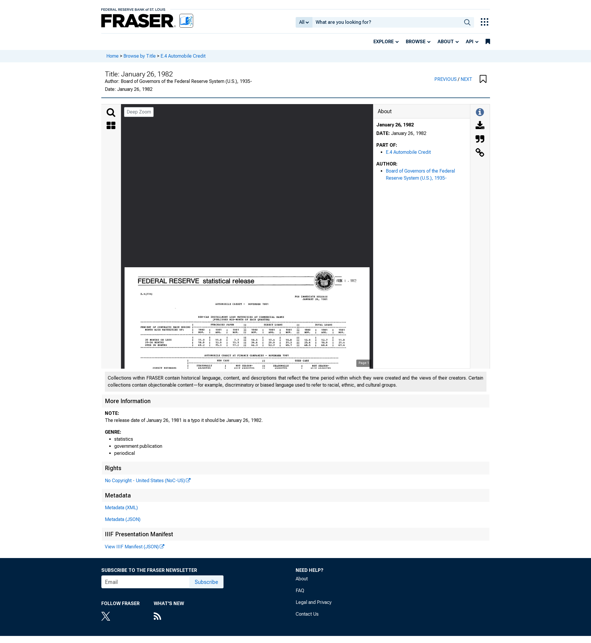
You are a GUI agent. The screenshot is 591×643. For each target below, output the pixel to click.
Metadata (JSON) (122, 519)
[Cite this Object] (480, 139)
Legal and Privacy (314, 602)
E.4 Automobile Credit (183, 56)
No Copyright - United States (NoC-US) (145, 480)
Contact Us (307, 614)
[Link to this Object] (480, 153)
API (470, 41)
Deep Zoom (139, 112)
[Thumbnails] (111, 126)
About (446, 41)
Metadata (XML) (121, 507)
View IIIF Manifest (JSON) (132, 547)
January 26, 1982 (395, 125)
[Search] (111, 112)
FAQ (300, 590)
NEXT (466, 79)
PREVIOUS (446, 79)
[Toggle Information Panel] (480, 112)
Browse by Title (139, 56)
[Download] (480, 126)
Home (112, 56)
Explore (383, 41)
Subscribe (206, 582)
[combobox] (386, 22)
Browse (416, 41)
